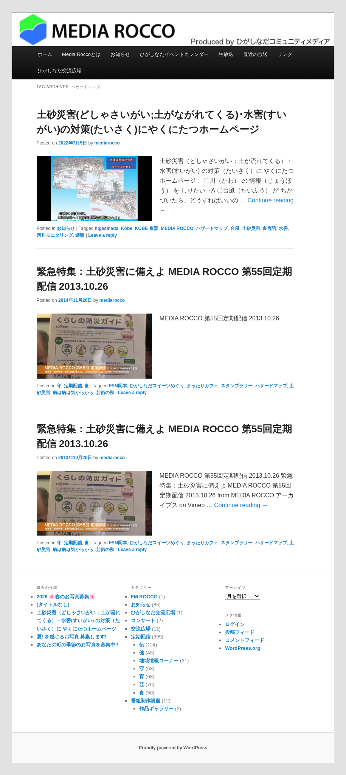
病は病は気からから (73, 392)
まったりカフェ (202, 385)
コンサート (143, 620)
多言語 (269, 228)
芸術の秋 (105, 392)
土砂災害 (251, 228)
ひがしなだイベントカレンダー (174, 54)
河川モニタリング (55, 235)
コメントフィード (244, 640)
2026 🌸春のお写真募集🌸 (66, 596)
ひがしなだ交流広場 (59, 70)
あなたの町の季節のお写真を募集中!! (78, 645)
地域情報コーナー (158, 660)
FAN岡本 (118, 385)
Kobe (126, 228)
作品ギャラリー (156, 708)
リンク (285, 54)
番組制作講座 (145, 701)
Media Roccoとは (81, 54)
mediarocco (106, 143)
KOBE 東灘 (146, 228)
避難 (79, 235)
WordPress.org (242, 648)
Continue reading (241, 505)
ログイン (235, 624)
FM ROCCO (144, 596)
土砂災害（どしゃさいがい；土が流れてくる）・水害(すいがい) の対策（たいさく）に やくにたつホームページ (78, 620)
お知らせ (120, 54)
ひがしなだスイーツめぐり (157, 385)
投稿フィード (239, 632)
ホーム (44, 54)
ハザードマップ (212, 228)
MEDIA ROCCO (177, 228)
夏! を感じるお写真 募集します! (72, 637)
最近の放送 (255, 54)
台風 (234, 228)
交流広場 (141, 629)
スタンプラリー (237, 385)
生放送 (226, 54)
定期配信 (73, 385)
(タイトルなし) (53, 604)
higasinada (107, 228)
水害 (283, 228)
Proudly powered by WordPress (173, 747)
